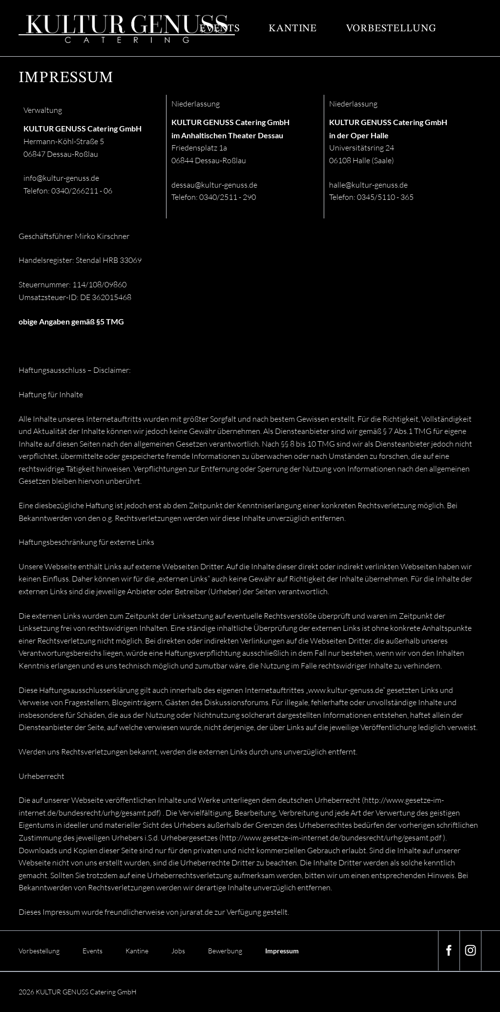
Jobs (178, 951)
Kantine (293, 28)
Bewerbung (225, 951)
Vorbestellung (391, 28)
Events (219, 28)
